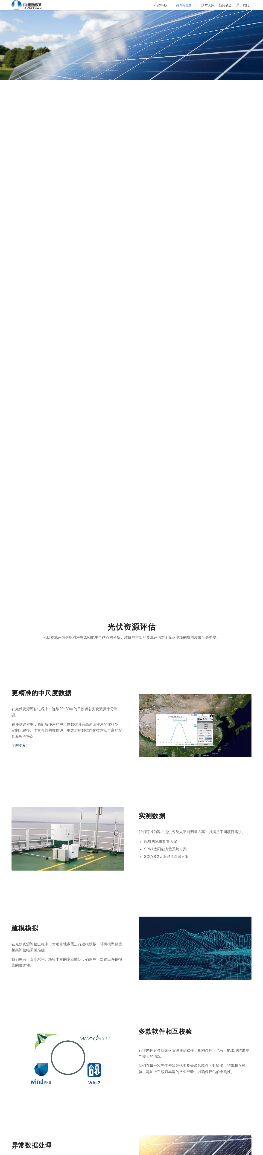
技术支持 (207, 5)
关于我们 (242, 5)
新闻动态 (225, 5)
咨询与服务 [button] (186, 5)
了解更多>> (21, 745)
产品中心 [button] (162, 5)
